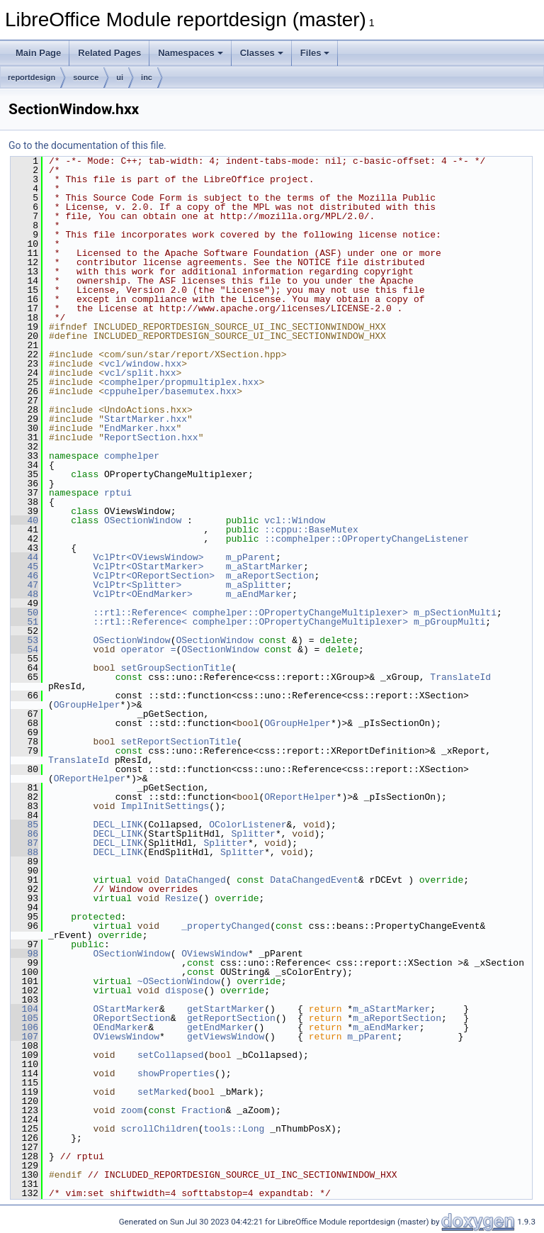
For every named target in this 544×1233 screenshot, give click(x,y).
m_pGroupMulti (449, 621)
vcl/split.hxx (140, 373)
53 (24, 640)
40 (24, 520)
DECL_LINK (117, 824)
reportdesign (31, 77)
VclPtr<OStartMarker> (148, 566)
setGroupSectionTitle (175, 668)
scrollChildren (159, 1128)
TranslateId (460, 677)
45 (24, 566)
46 (24, 575)
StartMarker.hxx (145, 419)
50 (24, 612)
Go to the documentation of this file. (87, 145)
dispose (184, 990)
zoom (131, 1110)
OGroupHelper (87, 704)
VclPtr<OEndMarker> (142, 594)
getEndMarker (220, 1027)
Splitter (253, 833)
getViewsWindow (225, 1036)
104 (24, 1009)
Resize (181, 898)
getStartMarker (225, 1009)
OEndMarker (120, 1027)
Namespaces (190, 53)
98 (24, 953)
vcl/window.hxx (142, 363)
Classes (261, 53)
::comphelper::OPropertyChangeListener (366, 538)
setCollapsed (170, 1055)
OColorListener (247, 824)
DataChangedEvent (314, 880)
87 (24, 843)
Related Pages (109, 53)
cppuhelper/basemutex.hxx (170, 391)
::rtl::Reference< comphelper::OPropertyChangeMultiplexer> (250, 612)
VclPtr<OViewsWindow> (148, 557)
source (85, 77)
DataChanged (195, 880)
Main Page (38, 53)
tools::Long (233, 1128)
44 (24, 557)
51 (24, 621)
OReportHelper (89, 778)
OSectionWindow (142, 520)
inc (146, 77)
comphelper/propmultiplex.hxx (181, 382)
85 (24, 824)
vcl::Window (294, 520)
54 (24, 649)
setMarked (162, 1092)
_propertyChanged (225, 926)
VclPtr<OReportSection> (154, 575)
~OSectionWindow (178, 981)
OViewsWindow (214, 953)
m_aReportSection (270, 575)
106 (24, 1027)
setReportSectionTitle (178, 741)
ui (119, 77)
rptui (118, 492)
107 (24, 1036)
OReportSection (131, 1018)
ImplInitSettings (164, 806)
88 (24, 852)
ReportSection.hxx (151, 437)
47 (24, 585)
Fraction (203, 1110)
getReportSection (231, 1018)
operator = (148, 649)
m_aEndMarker (259, 594)
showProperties (176, 1073)
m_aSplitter (256, 585)
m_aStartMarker (264, 566)
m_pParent (251, 557)
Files (315, 53)
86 (24, 833)
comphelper (131, 456)
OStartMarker (126, 1009)
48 (24, 594)
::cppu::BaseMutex (311, 529)
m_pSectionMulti (455, 612)
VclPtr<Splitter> (137, 585)
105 (24, 1018)
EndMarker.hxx (140, 428)
